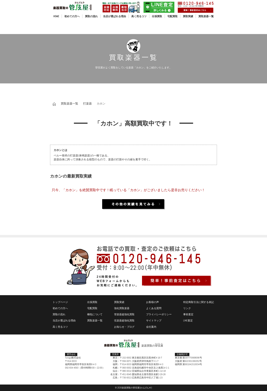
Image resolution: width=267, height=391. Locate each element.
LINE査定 (188, 320)
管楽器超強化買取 (124, 314)
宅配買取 (172, 16)
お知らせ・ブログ (124, 326)
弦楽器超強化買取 (124, 320)
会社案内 (151, 326)
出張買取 (157, 16)
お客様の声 (152, 302)
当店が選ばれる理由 (114, 16)
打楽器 (87, 103)
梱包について (95, 314)
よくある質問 (153, 308)
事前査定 (188, 314)
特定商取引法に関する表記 (198, 302)
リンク (187, 308)
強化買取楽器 (121, 308)
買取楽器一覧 (206, 16)
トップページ (60, 302)
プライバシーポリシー (159, 314)
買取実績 (188, 16)
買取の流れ (91, 16)
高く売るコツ (139, 16)
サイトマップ (153, 320)
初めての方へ (72, 16)
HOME (56, 16)
